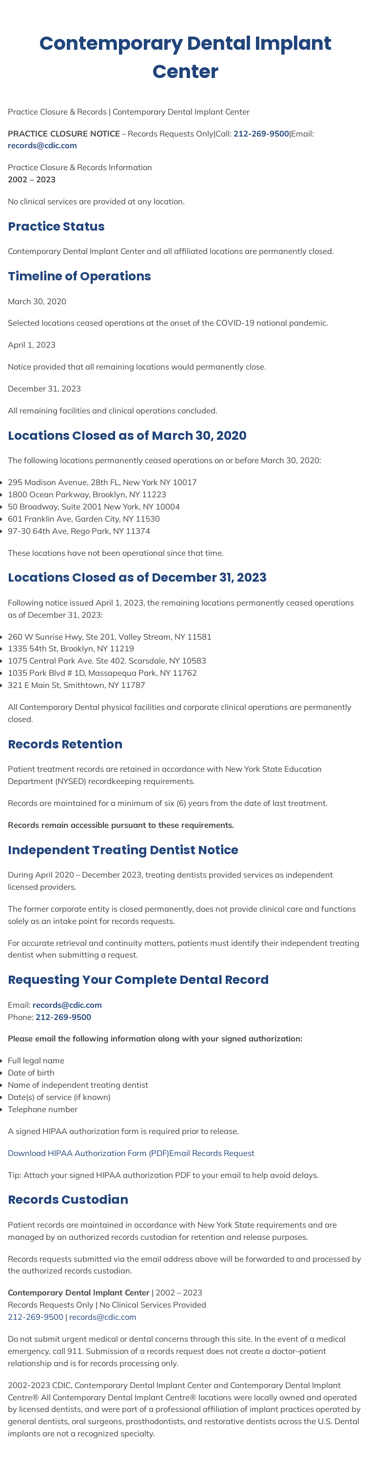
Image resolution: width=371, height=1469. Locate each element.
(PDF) (158, 1153)
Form (137, 1153)
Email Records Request (211, 1153)
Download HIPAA (41, 1153)
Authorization (100, 1153)
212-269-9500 (261, 133)
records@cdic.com (42, 145)
